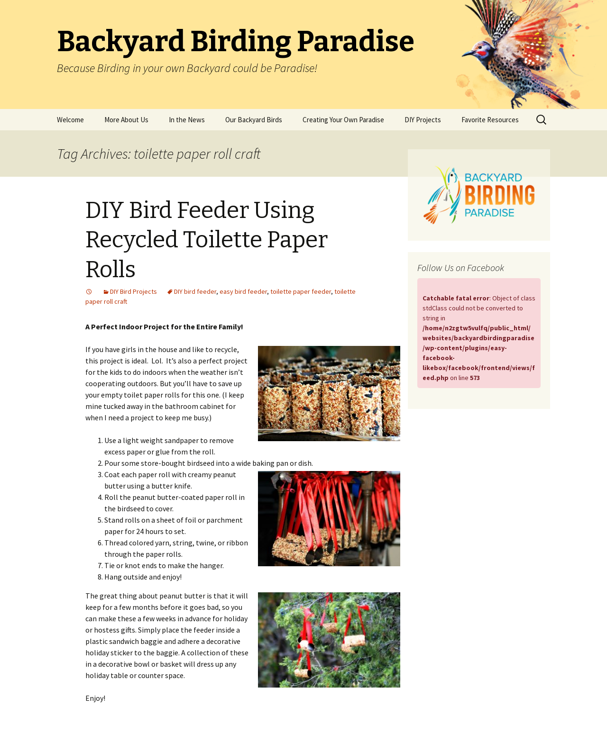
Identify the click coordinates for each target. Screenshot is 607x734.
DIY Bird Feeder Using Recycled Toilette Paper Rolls (206, 240)
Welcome (70, 119)
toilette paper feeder (300, 291)
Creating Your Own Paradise (343, 119)
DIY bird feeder (195, 291)
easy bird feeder (243, 291)
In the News (187, 119)
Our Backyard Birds (253, 119)
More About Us (126, 119)
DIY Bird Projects (133, 291)
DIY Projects (423, 119)
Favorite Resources (490, 119)
